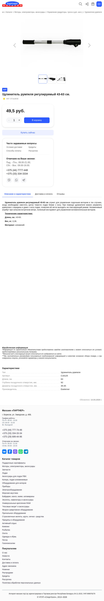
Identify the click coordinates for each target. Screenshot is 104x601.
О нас (4, 553)
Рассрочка (33, 151)
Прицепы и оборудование (13, 520)
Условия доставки (14, 147)
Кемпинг (5, 526)
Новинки (6, 569)
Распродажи (7, 573)
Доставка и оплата (10, 563)
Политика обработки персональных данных (21, 583)
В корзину (37, 120)
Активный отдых (9, 523)
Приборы (6, 486)
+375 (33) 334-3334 (17, 173)
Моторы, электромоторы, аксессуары (18, 466)
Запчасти (6, 470)
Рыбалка (6, 530)
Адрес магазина (9, 566)
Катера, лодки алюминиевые (14, 480)
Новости (5, 556)
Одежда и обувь (9, 537)
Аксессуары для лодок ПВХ (14, 476)
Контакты (6, 559)
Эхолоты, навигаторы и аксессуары (17, 500)
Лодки (4, 473)
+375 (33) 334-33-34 (12, 433)
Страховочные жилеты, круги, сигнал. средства (23, 516)
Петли (4, 540)
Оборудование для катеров (14, 483)
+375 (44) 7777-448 (17, 170)
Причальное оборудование (14, 513)
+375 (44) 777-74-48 (12, 430)
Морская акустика (10, 493)
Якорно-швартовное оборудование (17, 510)
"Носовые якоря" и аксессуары (15, 506)
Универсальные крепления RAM (16, 503)
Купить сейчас (28, 132)
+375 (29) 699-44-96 (12, 437)
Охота (4, 533)
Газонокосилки (8, 543)
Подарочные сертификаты (13, 463)
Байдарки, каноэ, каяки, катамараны (18, 496)
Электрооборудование (12, 490)
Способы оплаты (13, 151)
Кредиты (32, 147)
